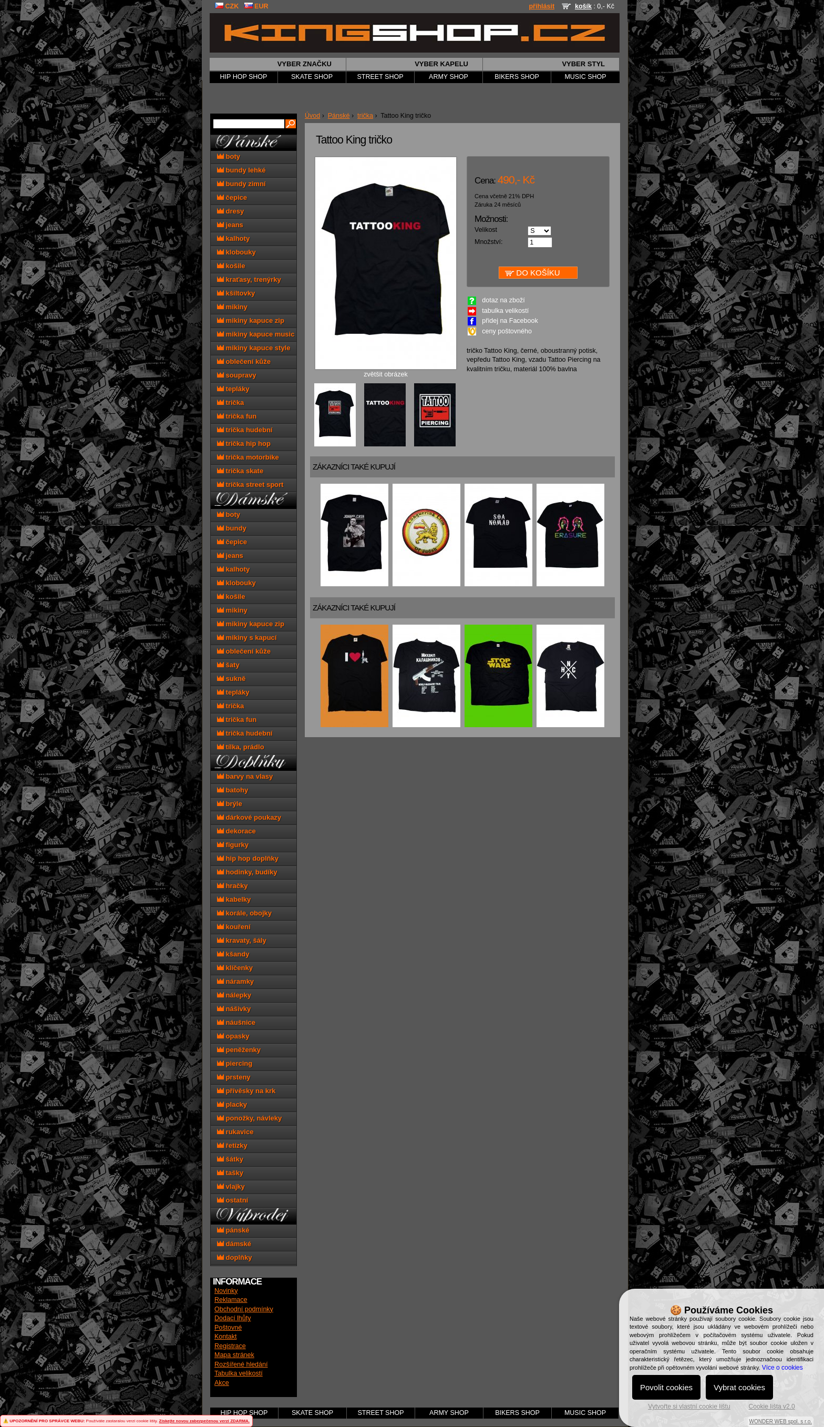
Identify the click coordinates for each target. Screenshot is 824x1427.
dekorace (236, 831)
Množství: (489, 242)
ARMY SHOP (448, 76)
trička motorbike (248, 457)
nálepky (234, 995)
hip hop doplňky (248, 858)
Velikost (486, 229)
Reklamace (231, 1299)
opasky (233, 1036)
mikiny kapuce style (253, 348)
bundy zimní (241, 184)
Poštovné (228, 1327)
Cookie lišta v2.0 (772, 1406)
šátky (230, 1159)
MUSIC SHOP (585, 76)
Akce (221, 1383)
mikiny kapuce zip (250, 320)
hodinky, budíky (247, 872)
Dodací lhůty (232, 1318)
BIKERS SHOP (517, 76)
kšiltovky (236, 293)
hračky (232, 886)
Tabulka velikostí (238, 1373)
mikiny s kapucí (246, 637)
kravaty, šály (241, 940)
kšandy (233, 954)
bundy (231, 528)
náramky (235, 981)
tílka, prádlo (240, 747)
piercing (234, 1063)
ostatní (232, 1200)
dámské (234, 1244)
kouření (234, 927)
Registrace (230, 1346)
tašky (230, 1173)
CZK (227, 6)
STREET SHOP (380, 76)
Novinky (226, 1291)
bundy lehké (241, 170)
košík (583, 6)
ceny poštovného (507, 331)
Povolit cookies (666, 1387)
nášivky (234, 1009)
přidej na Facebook (510, 320)
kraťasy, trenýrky (249, 279)
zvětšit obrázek (385, 371)
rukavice (235, 1132)
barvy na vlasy (245, 776)
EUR (256, 6)
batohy (232, 790)
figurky (233, 845)
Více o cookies (782, 1367)
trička (365, 115)
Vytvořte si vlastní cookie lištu (689, 1406)
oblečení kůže (244, 361)
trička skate (240, 471)
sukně (231, 678)
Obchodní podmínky (243, 1309)
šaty (228, 665)
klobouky (236, 252)
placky (232, 1104)
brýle (229, 804)
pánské (233, 1230)
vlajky (231, 1186)
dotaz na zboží (503, 300)
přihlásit (541, 6)
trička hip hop (244, 443)
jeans (230, 225)
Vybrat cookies (739, 1387)
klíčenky (235, 968)
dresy (230, 211)
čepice (232, 197)
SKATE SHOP (312, 76)
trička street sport (250, 484)
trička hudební (244, 430)
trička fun (236, 416)
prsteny (234, 1077)
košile (231, 266)
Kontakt (225, 1336)
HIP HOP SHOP (243, 76)
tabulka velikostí (505, 310)
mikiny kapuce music (255, 334)
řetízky (232, 1145)
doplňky (234, 1257)
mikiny (232, 307)
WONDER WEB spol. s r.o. (780, 1421)
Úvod (312, 115)
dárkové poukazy (249, 817)
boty (228, 156)
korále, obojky (244, 913)
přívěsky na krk (246, 1091)
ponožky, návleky (249, 1118)
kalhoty (233, 238)
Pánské (339, 115)
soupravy (236, 375)
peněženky (239, 1050)
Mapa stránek (234, 1355)
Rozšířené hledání (240, 1364)
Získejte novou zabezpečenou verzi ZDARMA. (204, 1421)
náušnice (236, 1022)
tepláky (233, 389)
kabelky (234, 899)
